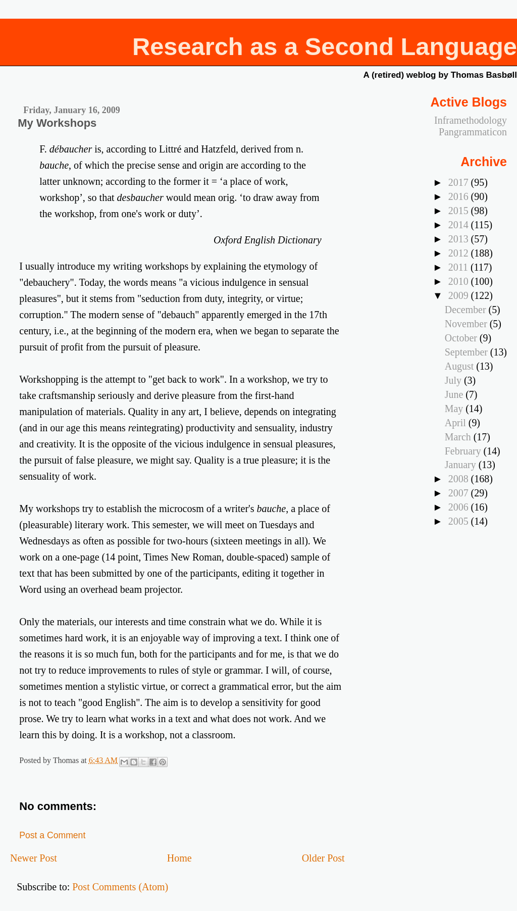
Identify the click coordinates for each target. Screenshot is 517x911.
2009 (459, 295)
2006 (459, 507)
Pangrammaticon (473, 131)
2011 (459, 267)
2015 (459, 210)
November (467, 323)
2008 (459, 478)
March (459, 436)
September (467, 352)
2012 (459, 253)
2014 (459, 224)
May (455, 408)
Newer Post (33, 858)
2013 (459, 238)
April (457, 422)
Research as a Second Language (324, 46)
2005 (459, 521)
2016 (459, 196)
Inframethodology (470, 120)
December (467, 309)
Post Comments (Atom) (120, 886)
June (455, 394)
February (464, 451)
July (454, 380)
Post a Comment (52, 835)
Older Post (323, 858)
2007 (459, 492)
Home (179, 858)
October (462, 337)
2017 (459, 182)
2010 (459, 281)
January (462, 464)
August (460, 366)
